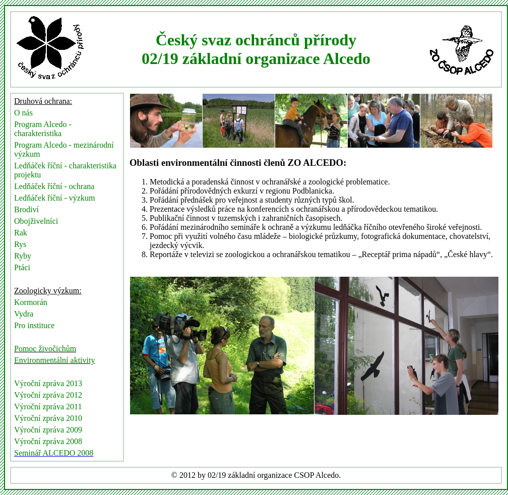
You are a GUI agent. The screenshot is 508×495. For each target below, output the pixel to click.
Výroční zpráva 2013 (48, 383)
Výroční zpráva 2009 (48, 429)
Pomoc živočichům (45, 348)
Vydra (23, 314)
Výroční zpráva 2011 (48, 406)
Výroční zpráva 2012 (48, 395)
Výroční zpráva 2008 (48, 441)
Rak (20, 232)
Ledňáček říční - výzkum (54, 198)
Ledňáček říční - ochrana (54, 186)
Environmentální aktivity (54, 360)
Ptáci (22, 267)
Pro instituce (34, 325)
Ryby (22, 256)
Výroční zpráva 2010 (48, 418)
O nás (23, 112)
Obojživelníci (36, 221)
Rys (20, 244)
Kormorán (30, 302)
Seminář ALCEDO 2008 (53, 453)
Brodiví (26, 209)
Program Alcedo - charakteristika (43, 129)
